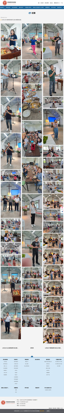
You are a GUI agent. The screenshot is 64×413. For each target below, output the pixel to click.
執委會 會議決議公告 (48, 361)
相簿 (16, 389)
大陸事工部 (16, 363)
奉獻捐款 (8, 7)
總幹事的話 (5, 363)
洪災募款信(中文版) (58, 361)
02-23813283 (22, 403)
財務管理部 (16, 381)
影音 (16, 392)
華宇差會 (53, 7)
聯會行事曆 (48, 368)
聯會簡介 (5, 370)
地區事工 (48, 370)
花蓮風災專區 (28, 7)
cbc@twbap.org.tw (24, 401)
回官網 (42, 2)
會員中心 (56, 2)
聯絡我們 (59, 7)
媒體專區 (47, 7)
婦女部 (16, 374)
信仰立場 (5, 372)
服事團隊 (5, 374)
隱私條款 (54, 408)
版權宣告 (50, 408)
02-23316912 (22, 405)
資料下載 (48, 374)
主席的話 (5, 361)
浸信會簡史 (5, 368)
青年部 (16, 370)
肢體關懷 (48, 372)
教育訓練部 (16, 368)
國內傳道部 (16, 361)
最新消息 (48, 363)
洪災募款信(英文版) (58, 363)
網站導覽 (47, 2)
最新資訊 (21, 7)
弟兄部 (16, 383)
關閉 (48, 410)
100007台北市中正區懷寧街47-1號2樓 (28, 399)
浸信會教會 (14, 7)
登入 (51, 2)
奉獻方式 (26, 361)
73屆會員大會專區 (48, 389)
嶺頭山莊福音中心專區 (38, 7)
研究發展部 (16, 379)
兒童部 (16, 372)
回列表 (32, 348)
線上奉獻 (26, 363)
